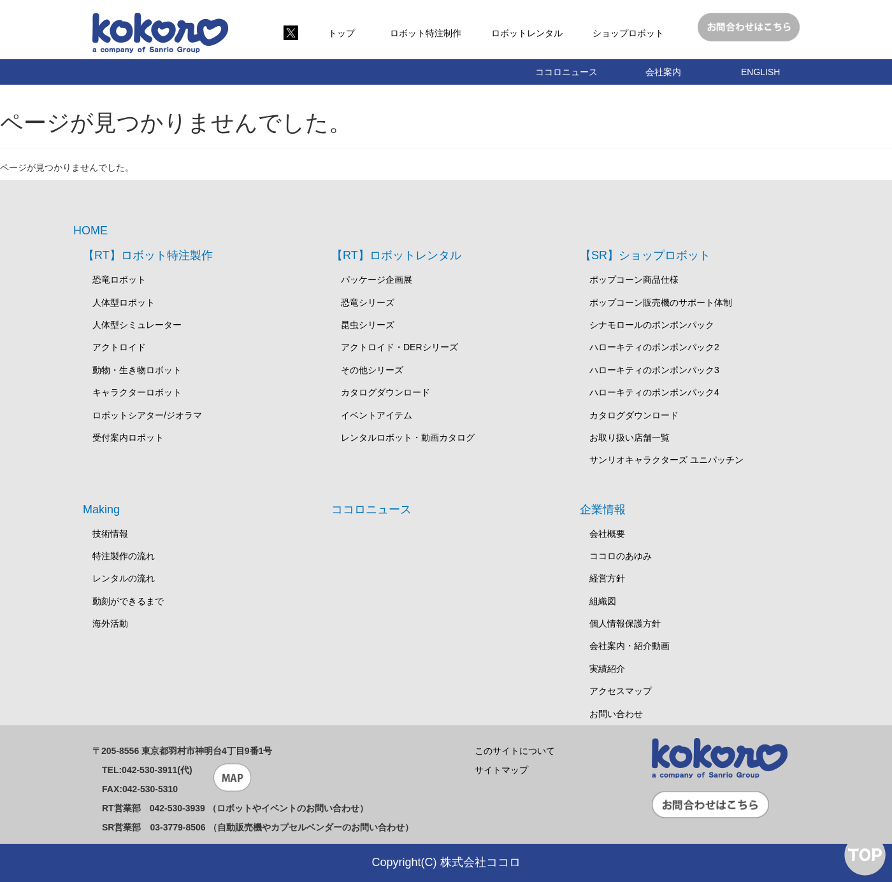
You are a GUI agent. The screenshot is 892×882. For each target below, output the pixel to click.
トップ (341, 33)
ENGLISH (760, 72)
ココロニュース (566, 72)
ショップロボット (628, 33)
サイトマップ (501, 770)
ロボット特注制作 (425, 33)
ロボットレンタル (527, 33)
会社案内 (663, 72)
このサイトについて (515, 751)
